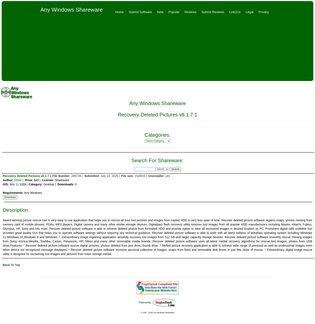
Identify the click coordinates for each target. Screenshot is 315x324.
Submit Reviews (212, 12)
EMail (18, 180)
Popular (173, 12)
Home (119, 12)
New (160, 12)
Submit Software (140, 12)
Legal (250, 12)
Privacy (263, 12)
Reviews (190, 12)
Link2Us (235, 12)
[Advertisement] (157, 49)
